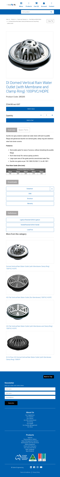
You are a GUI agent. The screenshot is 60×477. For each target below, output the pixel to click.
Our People (30, 423)
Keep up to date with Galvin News (14, 385)
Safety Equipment (30, 444)
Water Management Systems (30, 441)
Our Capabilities (30, 415)
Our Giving (30, 422)
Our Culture (30, 418)
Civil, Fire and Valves (30, 447)
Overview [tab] (11, 130)
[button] (30, 109)
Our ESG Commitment (30, 420)
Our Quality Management (30, 425)
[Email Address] (30, 397)
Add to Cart (30, 120)
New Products (30, 451)
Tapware (30, 437)
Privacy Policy (36, 472)
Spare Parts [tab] (23, 130)
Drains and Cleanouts (30, 446)
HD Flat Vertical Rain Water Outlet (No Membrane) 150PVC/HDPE (29, 297)
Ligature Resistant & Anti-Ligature (30, 220)
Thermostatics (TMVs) (30, 439)
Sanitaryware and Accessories (30, 442)
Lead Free (30, 229)
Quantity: (9, 116)
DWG (30, 193)
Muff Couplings (30, 449)
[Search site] (51, 12)
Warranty (30, 203)
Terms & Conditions (25, 472)
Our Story (30, 427)
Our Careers (30, 416)
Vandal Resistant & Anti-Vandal (30, 225)
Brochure (30, 198)
